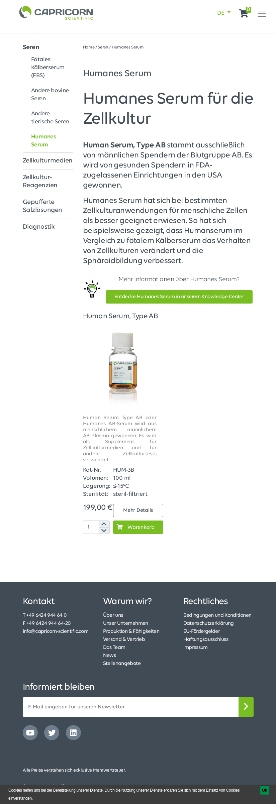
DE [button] (221, 13)
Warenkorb (134, 527)
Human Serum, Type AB (120, 316)
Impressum (195, 647)
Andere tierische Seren (50, 118)
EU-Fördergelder (201, 631)
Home (89, 47)
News (109, 655)
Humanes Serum (43, 141)
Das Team (114, 647)
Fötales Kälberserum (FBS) (48, 67)
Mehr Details (138, 510)
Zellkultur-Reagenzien (40, 181)
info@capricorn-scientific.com (55, 631)
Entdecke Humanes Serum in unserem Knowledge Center (179, 297)
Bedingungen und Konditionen (217, 615)
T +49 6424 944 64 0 (45, 615)
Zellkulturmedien (48, 160)
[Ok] (264, 790)
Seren (31, 47)
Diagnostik (39, 227)
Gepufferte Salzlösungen (42, 206)
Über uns (113, 615)
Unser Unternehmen (125, 623)
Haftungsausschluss (205, 639)
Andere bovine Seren (50, 95)
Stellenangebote (122, 663)
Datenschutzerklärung (208, 623)
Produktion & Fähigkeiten (131, 631)
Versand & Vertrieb (124, 639)
